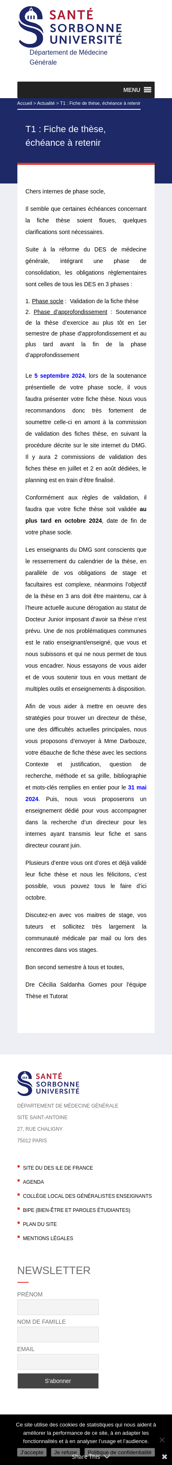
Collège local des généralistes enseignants (87, 1196)
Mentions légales (48, 1238)
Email (26, 1349)
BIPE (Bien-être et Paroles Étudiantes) (77, 1210)
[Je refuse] (162, 1440)
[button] (131, 90)
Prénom (30, 1294)
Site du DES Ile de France (58, 1168)
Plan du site (40, 1224)
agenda (33, 1182)
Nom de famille (41, 1321)
